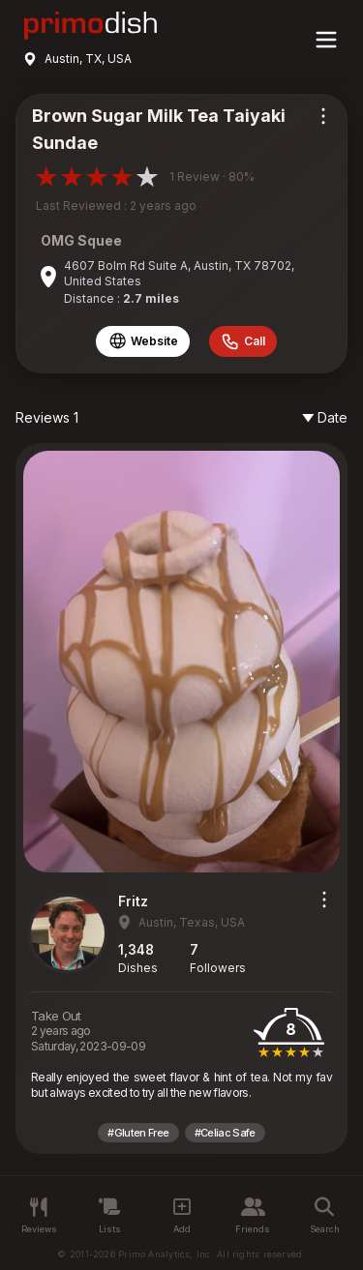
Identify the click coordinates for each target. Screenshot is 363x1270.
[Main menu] (326, 39)
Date (325, 417)
